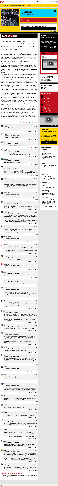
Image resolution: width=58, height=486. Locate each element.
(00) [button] (36, 131)
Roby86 (5, 365)
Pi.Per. (4, 439)
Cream (45, 107)
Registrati (9, 475)
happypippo (5, 201)
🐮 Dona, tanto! (28, 5)
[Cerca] (12, 2)
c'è (4, 299)
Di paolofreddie (44, 197)
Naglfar (45, 87)
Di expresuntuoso (44, 163)
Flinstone (5, 418)
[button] (48, 2)
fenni (4, 382)
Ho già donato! (54, 5)
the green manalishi (7, 236)
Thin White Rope (47, 110)
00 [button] (29, 131)
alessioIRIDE (6, 263)
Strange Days (28, 14)
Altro (44, 1)
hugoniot (5, 126)
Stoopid (5, 149)
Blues (27, 25)
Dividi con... (54, 31)
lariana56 (5, 255)
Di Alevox (43, 185)
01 (42, 57)
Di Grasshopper (44, 149)
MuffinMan (5, 158)
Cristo (4, 271)
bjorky (4, 142)
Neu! (4, 279)
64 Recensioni (48, 142)
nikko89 (22, 19)
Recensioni (21, 1)
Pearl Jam (46, 95)
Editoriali (38, 1)
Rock (22, 25)
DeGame (32, 1)
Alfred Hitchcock (47, 79)
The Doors (28, 12)
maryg (4, 324)
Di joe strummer (44, 174)
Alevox (4, 448)
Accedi (4, 475)
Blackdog (5, 287)
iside (4, 394)
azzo (4, 310)
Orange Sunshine (47, 101)
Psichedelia (33, 25)
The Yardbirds (46, 98)
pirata (4, 462)
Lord (4, 226)
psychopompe (6, 178)
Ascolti (27, 1)
